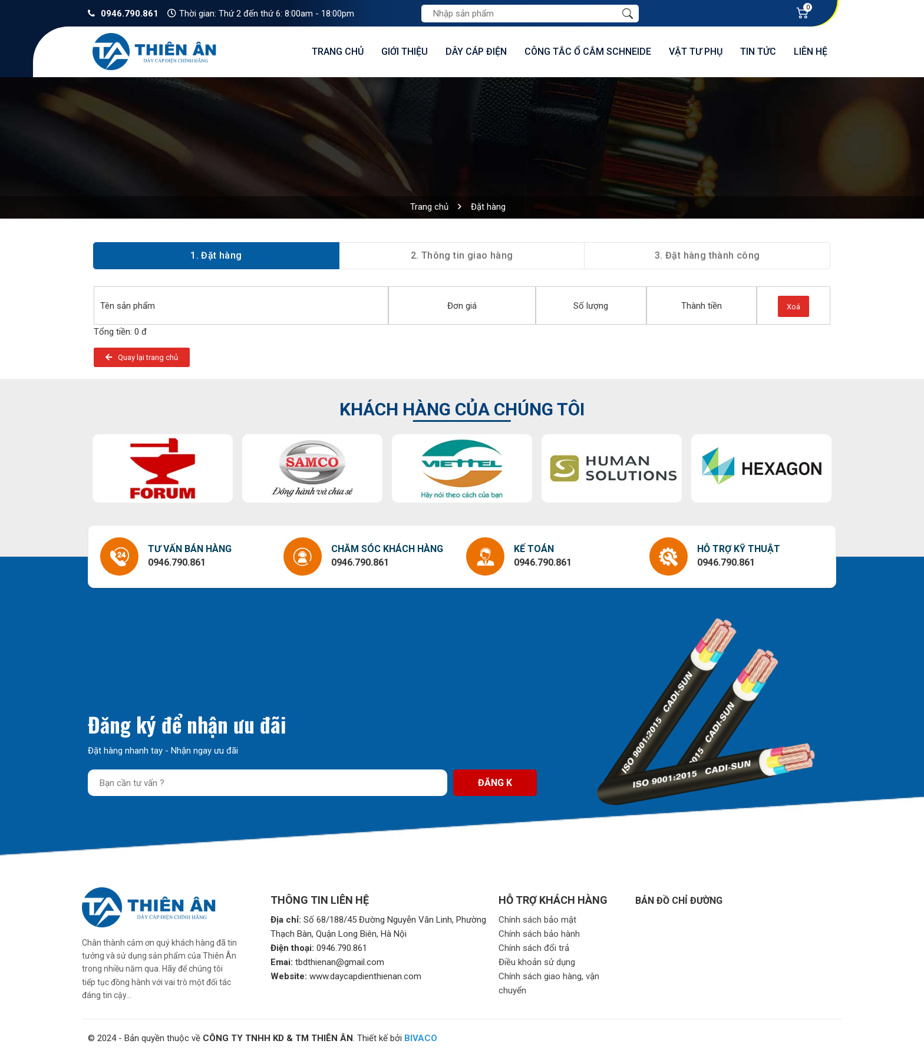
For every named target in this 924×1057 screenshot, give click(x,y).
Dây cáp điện (476, 51)
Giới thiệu (404, 51)
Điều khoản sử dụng (537, 962)
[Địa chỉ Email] (267, 782)
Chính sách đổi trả (534, 948)
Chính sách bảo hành (539, 934)
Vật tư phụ (695, 51)
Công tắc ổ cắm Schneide (587, 51)
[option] (162, 468)
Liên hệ (810, 51)
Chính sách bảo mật (537, 919)
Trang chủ (338, 51)
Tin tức (758, 51)
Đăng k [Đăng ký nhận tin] (495, 782)
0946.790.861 (130, 13)
